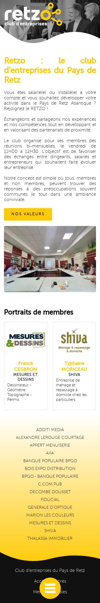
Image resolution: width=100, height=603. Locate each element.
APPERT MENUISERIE (50, 445)
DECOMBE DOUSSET (50, 492)
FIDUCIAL (50, 500)
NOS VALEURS (28, 214)
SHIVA (50, 531)
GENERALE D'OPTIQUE (50, 508)
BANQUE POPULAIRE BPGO (50, 461)
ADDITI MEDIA (50, 430)
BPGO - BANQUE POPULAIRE (50, 476)
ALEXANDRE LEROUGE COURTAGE (50, 438)
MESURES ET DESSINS (50, 523)
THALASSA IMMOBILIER (50, 539)
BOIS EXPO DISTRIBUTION (50, 469)
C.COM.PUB (50, 484)
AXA (50, 453)
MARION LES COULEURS (50, 515)
